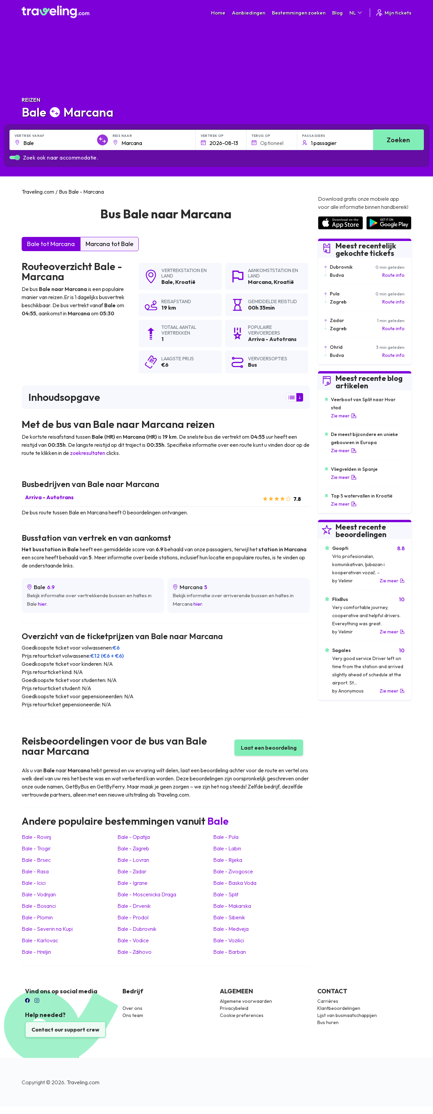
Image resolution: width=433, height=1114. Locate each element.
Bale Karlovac (40, 940)
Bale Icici (34, 882)
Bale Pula (225, 836)
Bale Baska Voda (234, 882)
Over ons (132, 1008)
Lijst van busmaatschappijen (347, 1015)
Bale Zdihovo (134, 951)
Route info (393, 275)
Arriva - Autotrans (49, 497)
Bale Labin (227, 848)
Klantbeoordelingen (338, 1008)
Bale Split (225, 894)
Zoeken (398, 140)
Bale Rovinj (36, 836)
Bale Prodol (133, 917)
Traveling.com (83, 1082)
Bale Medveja (231, 928)
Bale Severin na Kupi (47, 928)
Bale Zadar (131, 871)
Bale (167, 281)
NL (356, 12)
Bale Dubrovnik (136, 928)
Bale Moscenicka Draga (146, 894)
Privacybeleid (234, 1008)
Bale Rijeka (227, 859)
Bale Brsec (36, 859)
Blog (337, 12)
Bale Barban (229, 951)
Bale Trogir (36, 848)
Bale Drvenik (134, 905)
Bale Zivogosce (233, 871)
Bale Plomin (37, 917)
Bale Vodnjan (39, 894)
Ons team (132, 1015)
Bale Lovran (133, 859)
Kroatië (185, 281)
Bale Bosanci (39, 905)
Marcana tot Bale (109, 244)
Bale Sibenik (229, 917)
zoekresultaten (87, 453)
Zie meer (344, 416)
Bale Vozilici (228, 940)
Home (218, 12)
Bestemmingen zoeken (298, 12)
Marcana (259, 281)
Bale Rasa (35, 871)
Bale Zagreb (133, 848)
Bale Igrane (132, 882)
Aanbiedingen (248, 12)
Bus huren (328, 1022)
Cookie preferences (242, 1015)
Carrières (327, 1001)
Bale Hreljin (36, 951)
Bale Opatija (133, 836)
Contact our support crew (65, 1029)
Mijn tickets (393, 12)
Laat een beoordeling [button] (269, 747)
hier (42, 604)
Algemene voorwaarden (246, 1001)
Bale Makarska (232, 905)
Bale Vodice (133, 940)
